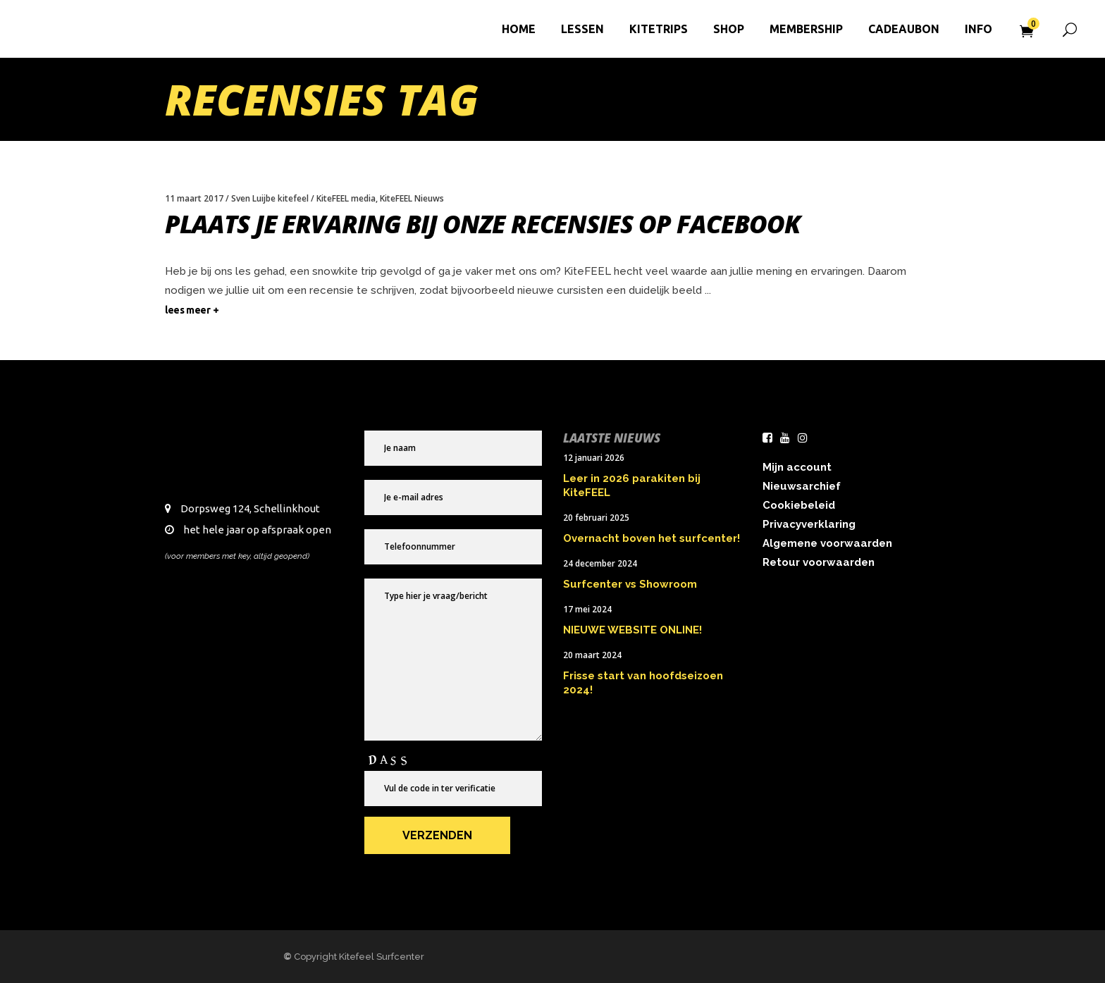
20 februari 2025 (596, 518)
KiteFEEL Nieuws (412, 198)
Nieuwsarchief (802, 486)
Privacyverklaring (809, 524)
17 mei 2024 (587, 609)
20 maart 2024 (592, 655)
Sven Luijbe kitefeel (270, 198)
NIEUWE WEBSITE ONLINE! (632, 630)
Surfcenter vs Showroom (630, 584)
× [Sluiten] (1086, 773)
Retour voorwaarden (819, 562)
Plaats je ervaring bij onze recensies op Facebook (482, 223)
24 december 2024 (600, 563)
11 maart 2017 (194, 198)
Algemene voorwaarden (827, 543)
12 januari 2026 (593, 458)
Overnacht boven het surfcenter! (651, 538)
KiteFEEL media (346, 198)
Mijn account (797, 467)
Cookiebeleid (799, 505)
